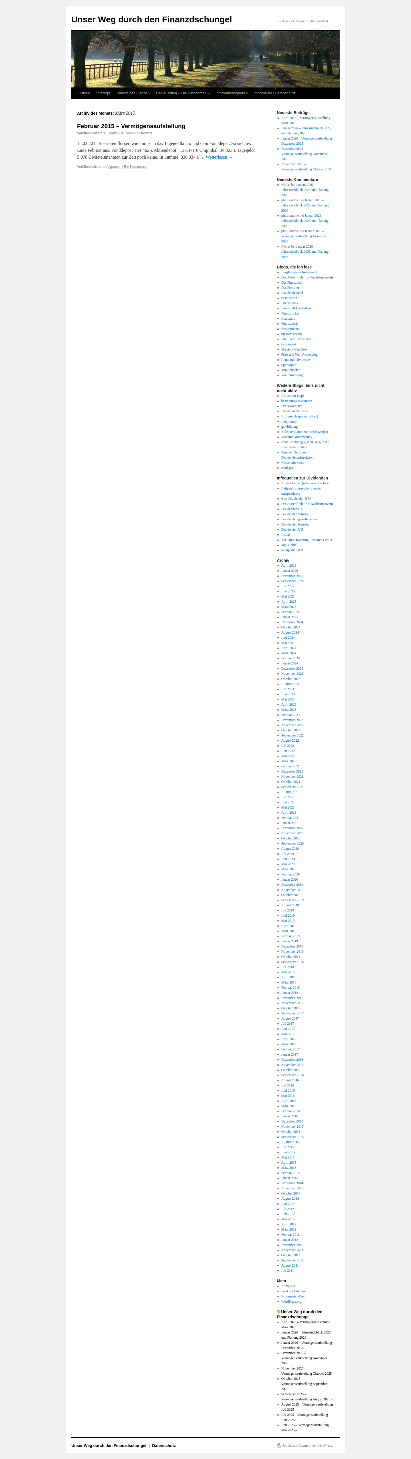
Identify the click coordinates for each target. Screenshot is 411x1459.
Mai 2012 (288, 1219)
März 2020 (288, 869)
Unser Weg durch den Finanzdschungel (151, 19)
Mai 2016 (288, 1096)
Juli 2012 (287, 1209)
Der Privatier (290, 288)
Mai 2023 (288, 699)
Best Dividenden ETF (296, 499)
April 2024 (288, 648)
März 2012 (288, 1229)
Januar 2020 (289, 879)
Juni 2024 (288, 638)
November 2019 (292, 890)
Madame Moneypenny (296, 437)
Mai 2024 (288, 643)
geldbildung (289, 427)
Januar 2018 (289, 993)
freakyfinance (290, 329)
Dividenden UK (292, 530)
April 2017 (288, 1039)
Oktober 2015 (290, 1132)
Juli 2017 (287, 1024)
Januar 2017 (289, 1054)
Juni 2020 (288, 859)
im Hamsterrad (291, 334)
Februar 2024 (290, 658)
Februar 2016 (290, 1111)
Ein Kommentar (136, 167)
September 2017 (292, 1013)
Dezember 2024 (292, 622)
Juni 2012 (288, 1214)
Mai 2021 (288, 807)
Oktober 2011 (290, 1255)
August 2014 (290, 1199)
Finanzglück (289, 303)
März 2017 (288, 1044)
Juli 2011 (287, 1271)
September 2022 (292, 735)
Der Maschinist (292, 406)
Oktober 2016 (290, 1070)
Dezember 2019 (292, 885)
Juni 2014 (288, 1204)
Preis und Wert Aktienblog (299, 355)
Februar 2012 (290, 1235)
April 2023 (288, 704)
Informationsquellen (231, 93)
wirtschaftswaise (292, 463)
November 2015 (292, 1126)
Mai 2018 (288, 972)
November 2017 (292, 1003)
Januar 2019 (289, 941)
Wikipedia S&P (292, 550)
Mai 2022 (288, 756)
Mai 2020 (288, 864)
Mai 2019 (288, 921)
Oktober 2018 (290, 957)
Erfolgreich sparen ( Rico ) (299, 416)
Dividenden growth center (299, 519)
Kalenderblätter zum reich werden (304, 432)
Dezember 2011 (292, 1245)
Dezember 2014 (292, 1183)
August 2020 (290, 849)
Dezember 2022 (292, 720)
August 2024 (290, 632)
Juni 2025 (288, 591)
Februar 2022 (290, 766)
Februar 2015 (290, 1173)
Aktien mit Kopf (292, 396)
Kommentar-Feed (293, 1296)
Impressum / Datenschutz (274, 93)
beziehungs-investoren (296, 401)
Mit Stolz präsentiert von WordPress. (308, 1446)
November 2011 (292, 1250)
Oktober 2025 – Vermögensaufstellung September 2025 (304, 1384)
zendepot (287, 468)
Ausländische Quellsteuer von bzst (305, 483)
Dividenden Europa (294, 514)
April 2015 (288, 1163)
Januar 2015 (289, 1178)
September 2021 (292, 787)
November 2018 (292, 952)
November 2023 (292, 674)
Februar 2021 (290, 818)
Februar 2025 (290, 612)
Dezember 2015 (292, 1121)
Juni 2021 (288, 802)
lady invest (288, 344)
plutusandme (142, 133)
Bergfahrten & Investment (299, 272)
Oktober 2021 (290, 782)
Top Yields (288, 545)
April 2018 (288, 977)
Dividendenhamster (294, 411)
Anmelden (288, 1286)
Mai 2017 (288, 1034)
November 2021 (292, 777)
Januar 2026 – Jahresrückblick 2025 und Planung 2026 (305, 190)
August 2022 (290, 741)
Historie (84, 93)
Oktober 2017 (290, 1008)
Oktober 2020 (290, 838)
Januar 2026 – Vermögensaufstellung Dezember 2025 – (304, 236)
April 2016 (288, 1101)
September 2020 (292, 843)
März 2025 (288, 607)
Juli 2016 (287, 1085)
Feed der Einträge (293, 1291)
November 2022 (292, 725)
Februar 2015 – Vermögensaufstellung (131, 126)
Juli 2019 (287, 910)
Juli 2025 (287, 586)
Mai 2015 (288, 1157)
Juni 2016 (288, 1090)
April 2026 (288, 566)
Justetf (285, 535)
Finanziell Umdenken (296, 308)
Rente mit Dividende (295, 360)
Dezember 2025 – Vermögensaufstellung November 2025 (304, 154)
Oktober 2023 (290, 679)
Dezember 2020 (292, 828)
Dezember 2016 (292, 1060)
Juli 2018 (287, 967)
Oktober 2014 (290, 1193)
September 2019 (292, 900)
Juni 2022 (288, 751)
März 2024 (288, 653)
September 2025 (292, 581)
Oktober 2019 (290, 895)
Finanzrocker (290, 313)
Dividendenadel (292, 293)
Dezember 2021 (292, 771)
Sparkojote (288, 365)
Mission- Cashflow (294, 349)
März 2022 (288, 761)
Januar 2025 (289, 617)
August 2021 (290, 792)
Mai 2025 (288, 596)
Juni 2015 (288, 1152)
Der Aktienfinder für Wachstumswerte (307, 277)
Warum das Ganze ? (133, 93)
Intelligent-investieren (296, 339)
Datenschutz (164, 1445)
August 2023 (290, 684)
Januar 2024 (289, 663)
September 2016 (292, 1075)
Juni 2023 (288, 694)
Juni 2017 (288, 1029)
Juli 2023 (287, 689)
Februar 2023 (290, 715)
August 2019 (290, 905)
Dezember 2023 (292, 668)
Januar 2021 (289, 823)
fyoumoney (289, 421)
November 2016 (292, 1065)
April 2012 (288, 1224)
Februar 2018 (290, 988)
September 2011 (292, 1260)
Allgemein (114, 167)
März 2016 (288, 1106)
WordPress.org (291, 1301)
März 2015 (288, 1168)
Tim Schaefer (290, 370)
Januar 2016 (289, 1116)
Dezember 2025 (292, 576)
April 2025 (288, 602)
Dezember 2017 (292, 998)
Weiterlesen (219, 157)
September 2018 (292, 962)
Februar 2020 (290, 874)
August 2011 (290, 1265)
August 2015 (290, 1142)
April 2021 (288, 813)
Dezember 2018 (292, 946)
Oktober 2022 (290, 730)
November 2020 (292, 833)
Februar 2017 (290, 1049)
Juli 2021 (287, 797)
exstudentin (289, 298)
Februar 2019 (290, 936)
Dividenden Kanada (295, 524)
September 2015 (292, 1137)
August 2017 (290, 1018)
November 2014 (292, 1188)
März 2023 (288, 710)
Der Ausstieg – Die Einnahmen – (183, 93)
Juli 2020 (287, 854)
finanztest (288, 319)
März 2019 (288, 931)
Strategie (103, 93)
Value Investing (292, 375)
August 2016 (290, 1080)
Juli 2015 (287, 1147)
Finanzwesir (289, 324)
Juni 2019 (288, 915)
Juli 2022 (287, 746)
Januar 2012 (289, 1240)
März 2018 (288, 982)
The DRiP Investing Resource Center (306, 540)
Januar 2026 (289, 571)
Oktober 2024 (290, 627)
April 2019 (288, 926)
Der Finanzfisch (292, 282)
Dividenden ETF (292, 509)
